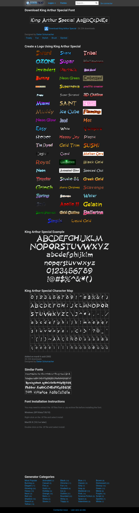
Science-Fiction (86, 496)
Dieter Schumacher (45, 34)
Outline (65, 493)
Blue (82, 480)
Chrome (65, 483)
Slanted (63, 38)
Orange (48, 493)
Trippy (64, 501)
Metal (100, 491)
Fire (46, 485)
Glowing (30, 488)
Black (64, 480)
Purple (100, 493)
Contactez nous (60, 510)
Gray (81, 488)
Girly (81, 485)
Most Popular (31, 480)
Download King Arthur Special (60, 28)
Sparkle (100, 499)
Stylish (45, 38)
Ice (63, 491)
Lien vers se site (78, 510)
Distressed (102, 483)
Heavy (29, 491)
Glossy (101, 485)
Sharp (47, 499)
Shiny (64, 499)
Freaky (29, 38)
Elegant (30, 485)
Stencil (29, 501)
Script (100, 496)
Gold (46, 488)
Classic (82, 483)
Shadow (30, 499)
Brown (100, 480)
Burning (29, 483)
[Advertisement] (12, 47)
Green (100, 488)
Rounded (66, 496)
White (100, 501)
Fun (37, 38)
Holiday (47, 491)
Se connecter (107, 3)
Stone (46, 501)
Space (82, 499)
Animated (48, 480)
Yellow (29, 504)
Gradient (65, 488)
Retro (46, 496)
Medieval (84, 491)
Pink (82, 493)
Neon (28, 493)
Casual (47, 483)
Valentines (84, 501)
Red (28, 496)
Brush (54, 38)
